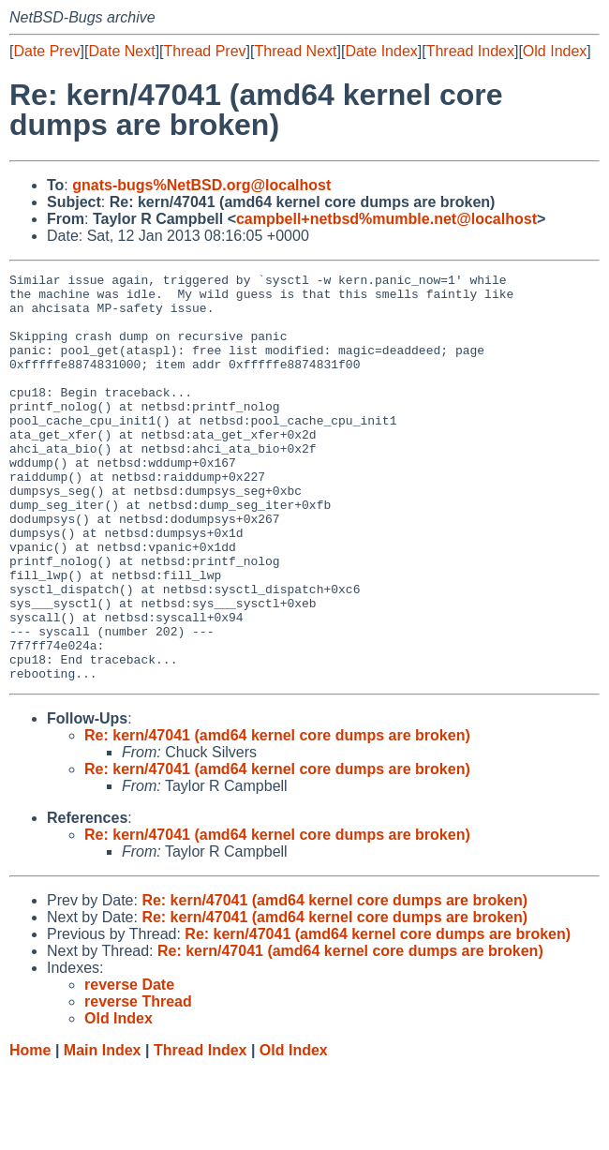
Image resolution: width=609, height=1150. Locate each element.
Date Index (381, 51)
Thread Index (470, 51)
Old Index (555, 51)
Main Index (102, 1132)
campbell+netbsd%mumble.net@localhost (386, 219)
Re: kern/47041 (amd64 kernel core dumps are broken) (277, 817)
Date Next (121, 51)
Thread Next (295, 51)
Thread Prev (205, 51)
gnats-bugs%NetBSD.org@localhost (201, 185)
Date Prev (46, 51)
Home (30, 1132)
